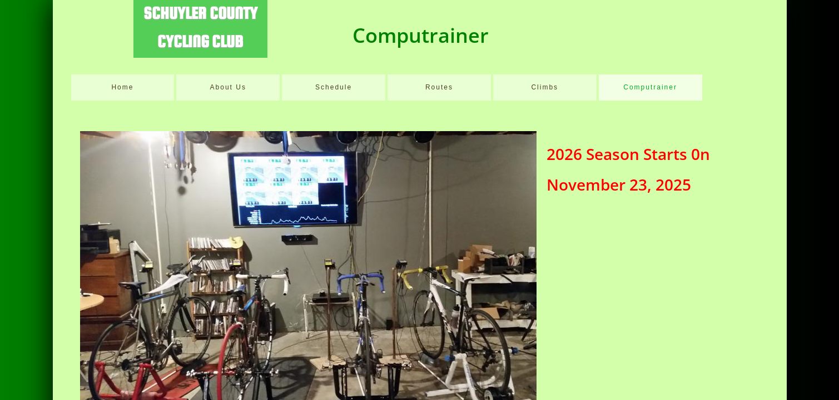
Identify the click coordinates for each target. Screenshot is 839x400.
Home (122, 87)
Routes (439, 87)
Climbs (544, 87)
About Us (228, 87)
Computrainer (650, 87)
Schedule (333, 87)
